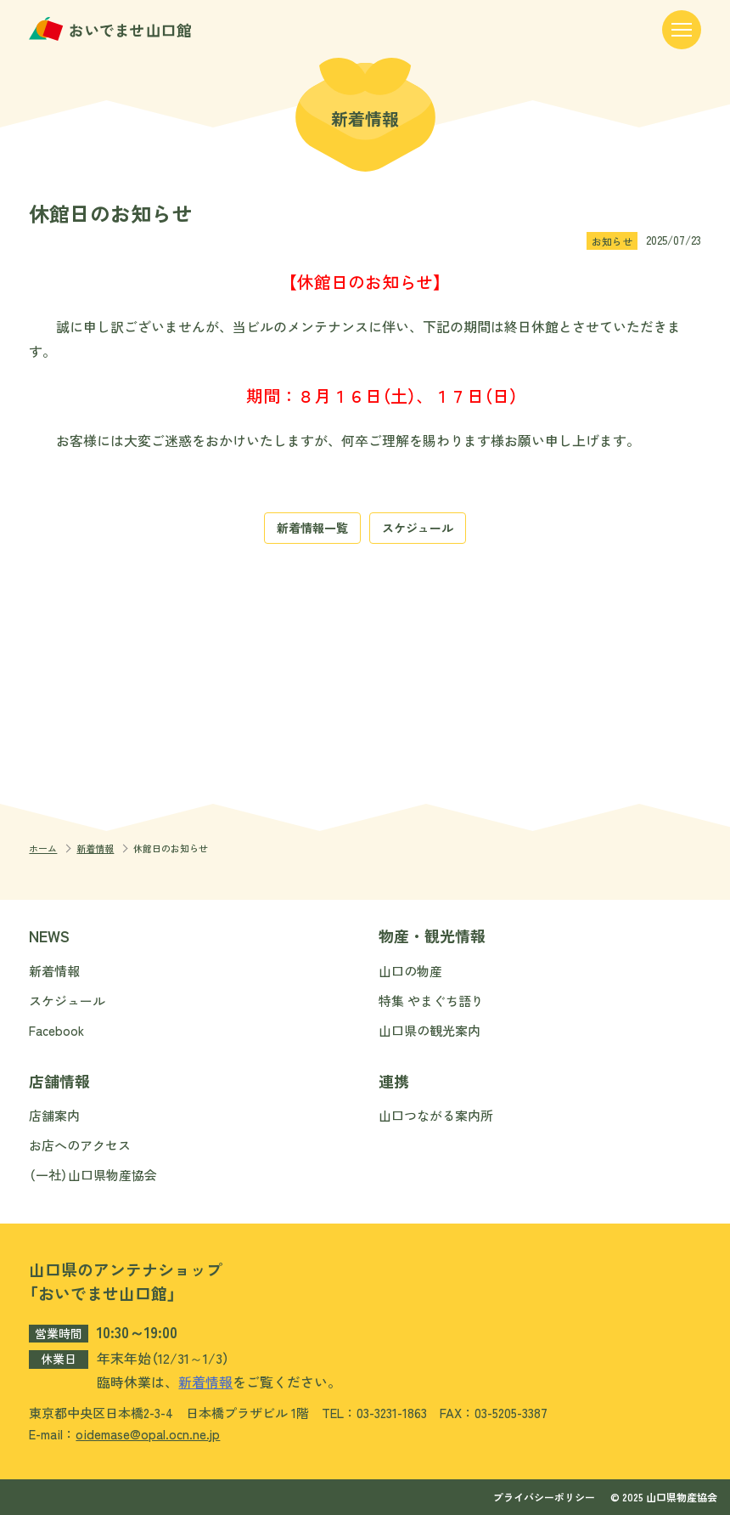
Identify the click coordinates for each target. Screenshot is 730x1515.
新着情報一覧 (312, 527)
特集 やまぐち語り (431, 1000)
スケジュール (417, 527)
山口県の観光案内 (429, 1030)
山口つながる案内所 (436, 1115)
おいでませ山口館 (112, 29)
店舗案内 (54, 1115)
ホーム (43, 848)
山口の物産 (410, 971)
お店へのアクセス (80, 1145)
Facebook (56, 1030)
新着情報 (95, 848)
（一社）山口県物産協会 (93, 1175)
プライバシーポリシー (544, 1497)
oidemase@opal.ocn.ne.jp (148, 1434)
